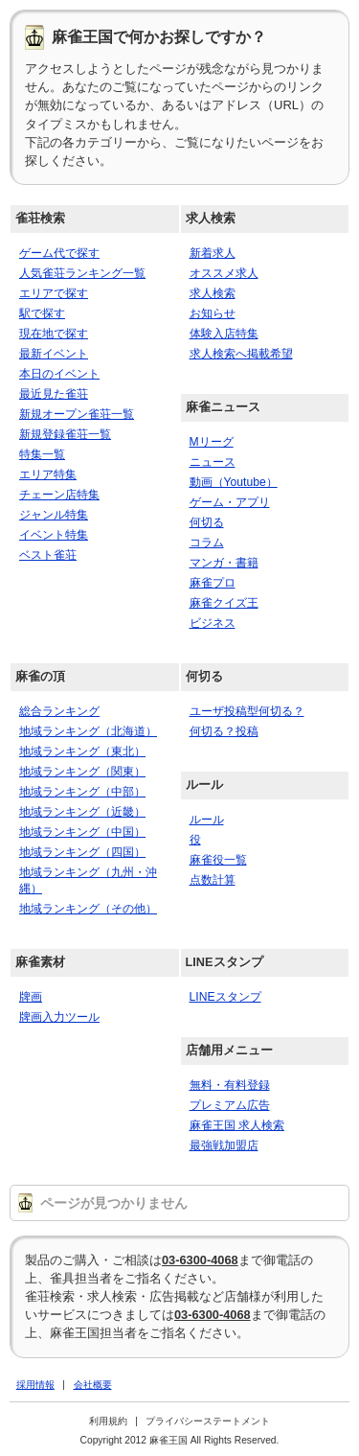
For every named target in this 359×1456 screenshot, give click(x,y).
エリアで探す (53, 293)
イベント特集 (53, 535)
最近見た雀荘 (53, 394)
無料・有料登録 (230, 1085)
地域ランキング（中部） (82, 791)
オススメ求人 (224, 273)
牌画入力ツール (59, 1017)
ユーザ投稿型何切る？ (247, 711)
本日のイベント (59, 374)
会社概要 (93, 1384)
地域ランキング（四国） (82, 852)
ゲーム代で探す (59, 253)
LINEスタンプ (224, 962)
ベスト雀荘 (48, 555)
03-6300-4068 (200, 1260)
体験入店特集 (224, 333)
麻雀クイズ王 (224, 603)
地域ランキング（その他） (88, 908)
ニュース (213, 462)
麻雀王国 (168, 1440)
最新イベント (53, 353)
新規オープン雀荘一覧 (76, 414)
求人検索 (211, 218)
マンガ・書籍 (224, 562)
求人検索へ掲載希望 (241, 353)
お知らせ (213, 313)
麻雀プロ (213, 582)
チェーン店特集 (59, 494)
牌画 (30, 997)
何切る (207, 522)
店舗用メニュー (229, 1050)
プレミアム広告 (230, 1105)
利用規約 (108, 1421)
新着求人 (213, 253)
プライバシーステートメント (208, 1421)
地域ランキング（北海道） (88, 731)
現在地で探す (53, 333)
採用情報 (35, 1384)
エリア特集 (48, 474)
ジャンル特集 (53, 514)
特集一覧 (42, 454)
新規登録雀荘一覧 (65, 434)
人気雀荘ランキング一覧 (82, 273)
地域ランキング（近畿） (82, 812)
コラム (207, 542)
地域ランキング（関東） (82, 771)
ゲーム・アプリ (230, 502)
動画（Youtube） (234, 482)
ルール (204, 784)
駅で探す (42, 313)
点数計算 (213, 880)
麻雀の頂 (40, 676)
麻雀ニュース (223, 407)
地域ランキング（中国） (82, 832)
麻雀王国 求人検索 (237, 1125)
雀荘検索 (40, 218)
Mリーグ (212, 442)
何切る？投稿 (224, 731)
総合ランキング (59, 711)
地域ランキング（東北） (82, 751)
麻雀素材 (40, 962)
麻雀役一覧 (218, 860)
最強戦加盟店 (224, 1145)
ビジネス (213, 623)
